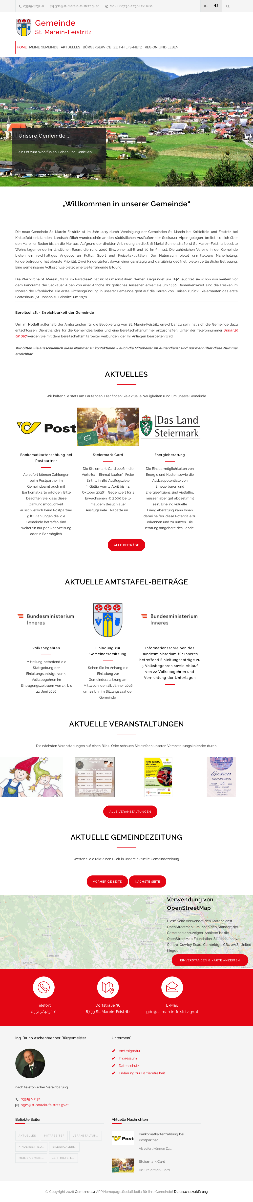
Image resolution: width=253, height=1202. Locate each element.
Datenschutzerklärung (191, 1192)
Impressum (128, 1058)
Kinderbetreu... (31, 1146)
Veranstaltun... (86, 1135)
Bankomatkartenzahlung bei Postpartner (161, 1137)
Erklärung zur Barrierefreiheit (142, 1073)
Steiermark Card (108, 455)
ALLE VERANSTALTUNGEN (130, 811)
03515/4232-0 (33, 6)
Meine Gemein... (31, 1158)
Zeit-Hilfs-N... (63, 1158)
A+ (206, 6)
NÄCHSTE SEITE (147, 881)
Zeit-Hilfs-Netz (127, 47)
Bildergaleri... (64, 1146)
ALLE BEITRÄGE (126, 545)
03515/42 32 (30, 1099)
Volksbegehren (46, 648)
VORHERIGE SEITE (107, 881)
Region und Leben (161, 47)
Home (22, 47)
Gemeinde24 (85, 1192)
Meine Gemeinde (43, 47)
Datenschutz (129, 1066)
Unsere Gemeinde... (44, 136)
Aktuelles (70, 47)
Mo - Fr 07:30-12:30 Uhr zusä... (132, 6)
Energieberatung (169, 455)
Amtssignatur (129, 1051)
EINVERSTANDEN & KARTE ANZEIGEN (210, 960)
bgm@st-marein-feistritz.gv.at (45, 1105)
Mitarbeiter (54, 1135)
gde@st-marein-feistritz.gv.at (77, 6)
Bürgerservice (97, 47)
